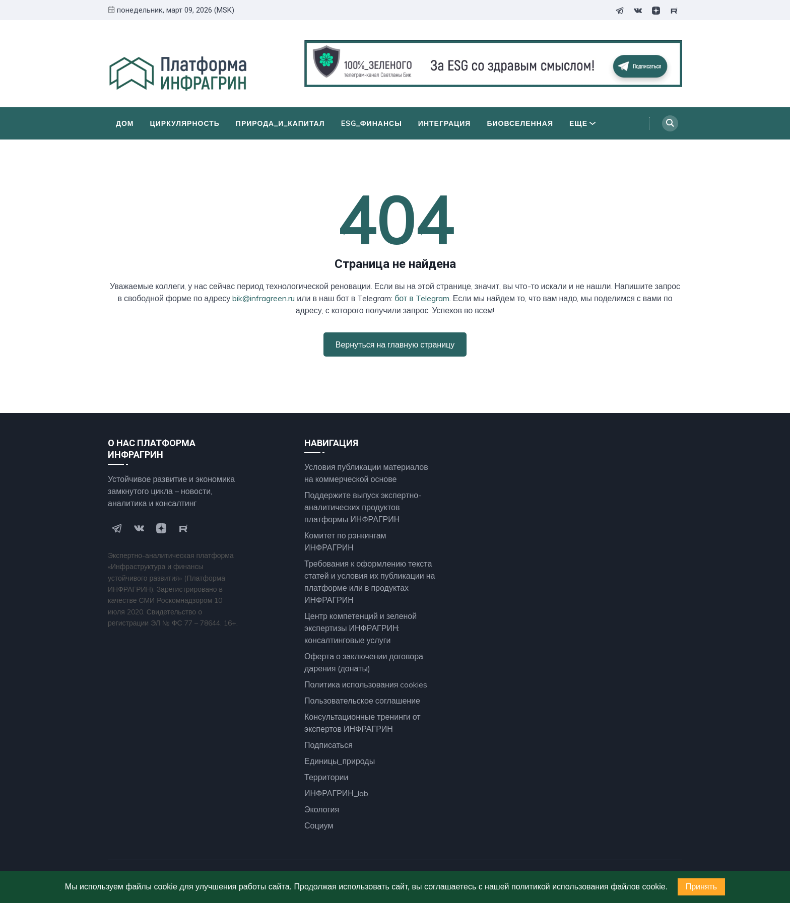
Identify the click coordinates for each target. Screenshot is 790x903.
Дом (125, 123)
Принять (701, 886)
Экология (321, 809)
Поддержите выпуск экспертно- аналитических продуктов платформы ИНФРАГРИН (363, 507)
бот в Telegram (421, 298)
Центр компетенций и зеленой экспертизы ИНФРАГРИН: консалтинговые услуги (360, 628)
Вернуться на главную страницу (395, 344)
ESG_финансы (371, 123)
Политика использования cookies (365, 684)
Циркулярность (185, 123)
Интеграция (444, 123)
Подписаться (328, 745)
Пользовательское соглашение (362, 701)
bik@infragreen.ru (263, 298)
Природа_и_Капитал (280, 123)
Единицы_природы (339, 761)
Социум (318, 825)
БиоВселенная (520, 123)
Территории (326, 777)
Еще (582, 123)
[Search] (670, 123)
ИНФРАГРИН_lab (336, 793)
